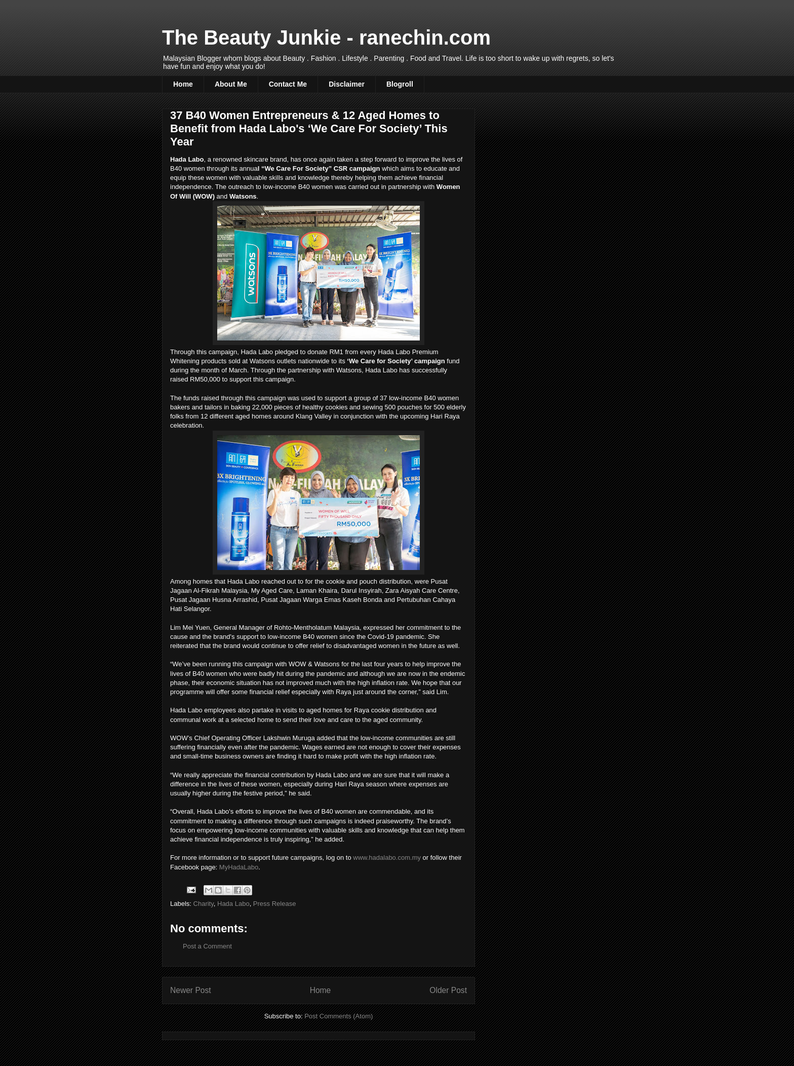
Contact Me (288, 84)
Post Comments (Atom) (338, 1016)
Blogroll (399, 84)
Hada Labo (233, 903)
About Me (231, 84)
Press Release (274, 903)
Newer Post (190, 990)
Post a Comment (207, 946)
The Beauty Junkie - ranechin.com (326, 37)
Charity (203, 903)
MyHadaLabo (238, 867)
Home (183, 84)
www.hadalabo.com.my (387, 857)
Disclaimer (347, 84)
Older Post (448, 990)
